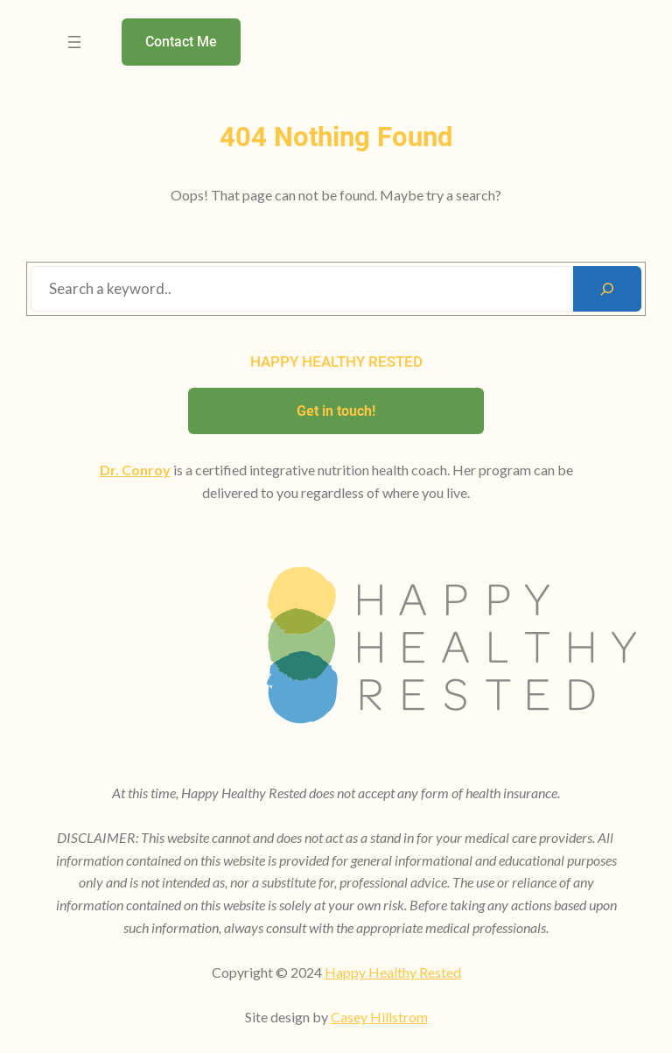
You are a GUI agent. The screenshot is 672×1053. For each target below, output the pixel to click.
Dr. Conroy (135, 469)
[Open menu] (74, 42)
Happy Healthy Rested (393, 972)
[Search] (607, 289)
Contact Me (181, 41)
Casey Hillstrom (379, 1016)
